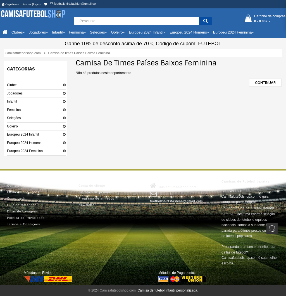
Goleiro (12, 126)
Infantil (12, 101)
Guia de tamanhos (22, 205)
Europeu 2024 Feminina (25, 151)
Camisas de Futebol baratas (245, 181)
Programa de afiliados (96, 198)
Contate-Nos (17, 185)
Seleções (14, 118)
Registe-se (10, 4)
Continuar (265, 82)
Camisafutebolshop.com (173, 186)
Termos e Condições (23, 224)
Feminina (14, 110)
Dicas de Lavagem (22, 211)
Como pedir (16, 198)
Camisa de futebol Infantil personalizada (167, 290)
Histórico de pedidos (95, 192)
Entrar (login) (32, 4)
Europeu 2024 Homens (24, 143)
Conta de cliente (91, 185)
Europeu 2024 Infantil (23, 134)
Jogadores (15, 93)
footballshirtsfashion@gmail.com (74, 3)
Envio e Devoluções (23, 192)
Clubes (12, 85)
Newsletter (87, 205)
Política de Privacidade (26, 217)
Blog (82, 211)
